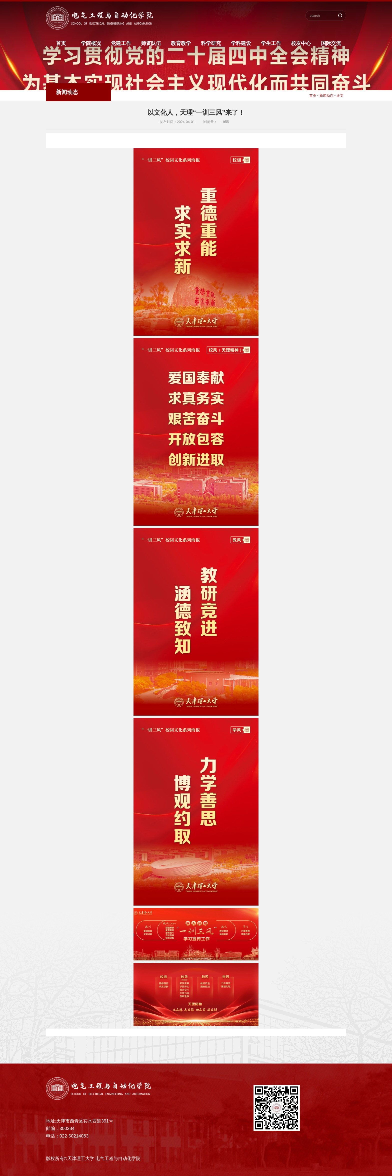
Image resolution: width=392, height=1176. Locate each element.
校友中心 (301, 43)
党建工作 (121, 43)
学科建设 (241, 43)
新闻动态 (327, 95)
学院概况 (91, 43)
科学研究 (211, 43)
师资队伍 (151, 43)
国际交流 (331, 43)
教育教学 (181, 43)
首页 (61, 43)
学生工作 (271, 43)
